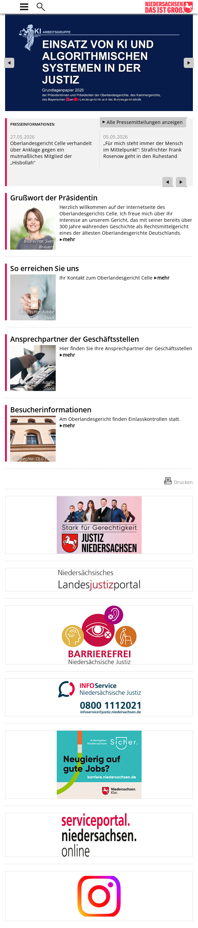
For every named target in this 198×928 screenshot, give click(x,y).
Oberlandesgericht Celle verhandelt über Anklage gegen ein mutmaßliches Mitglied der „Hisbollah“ (51, 153)
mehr (69, 239)
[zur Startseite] (9, 6)
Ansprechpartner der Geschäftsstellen (74, 339)
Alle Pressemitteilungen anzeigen (145, 122)
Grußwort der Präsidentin (53, 197)
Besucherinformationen (50, 409)
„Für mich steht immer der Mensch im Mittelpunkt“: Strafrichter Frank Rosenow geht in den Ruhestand (143, 149)
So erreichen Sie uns (44, 268)
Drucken (183, 482)
